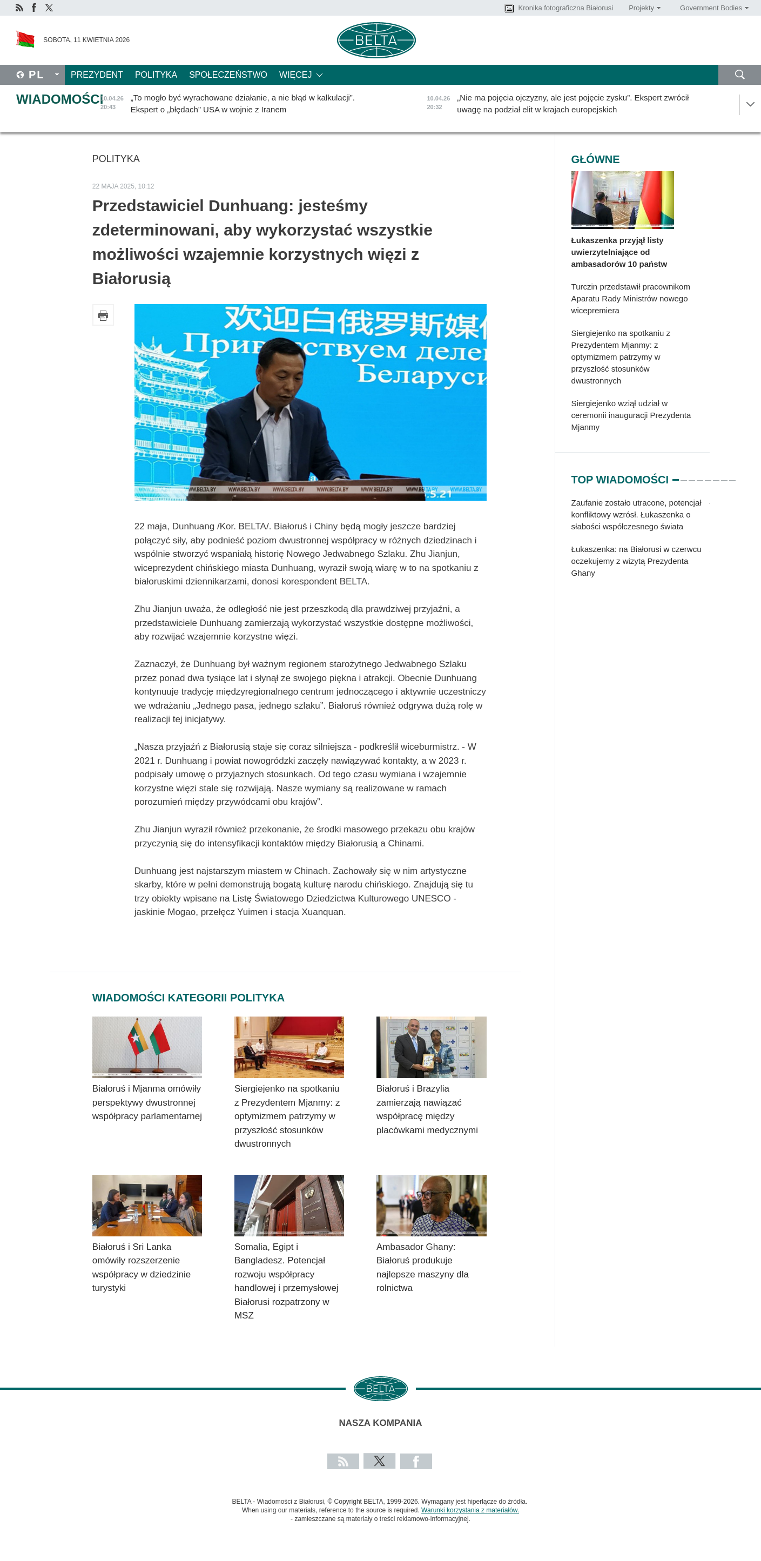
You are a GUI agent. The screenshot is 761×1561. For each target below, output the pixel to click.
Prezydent (97, 74)
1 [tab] (675, 475)
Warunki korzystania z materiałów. (470, 1510)
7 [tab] (724, 475)
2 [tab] (684, 475)
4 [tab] (700, 475)
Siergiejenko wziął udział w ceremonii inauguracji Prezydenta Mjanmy (631, 415)
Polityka (156, 74)
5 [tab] (708, 475)
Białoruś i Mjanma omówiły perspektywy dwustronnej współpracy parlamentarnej (147, 1102)
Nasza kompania (380, 1423)
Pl (37, 74)
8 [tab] (732, 475)
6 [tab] (716, 475)
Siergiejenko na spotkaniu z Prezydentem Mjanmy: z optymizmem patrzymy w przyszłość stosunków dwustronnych (287, 1116)
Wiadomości (59, 99)
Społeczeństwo (228, 74)
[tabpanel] (640, 543)
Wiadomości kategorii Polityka (188, 997)
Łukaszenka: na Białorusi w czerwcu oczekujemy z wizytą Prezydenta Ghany (636, 560)
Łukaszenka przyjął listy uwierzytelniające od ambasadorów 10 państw (619, 252)
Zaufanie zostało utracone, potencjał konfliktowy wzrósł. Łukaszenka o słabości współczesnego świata (636, 514)
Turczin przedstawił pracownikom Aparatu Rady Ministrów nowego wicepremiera (630, 298)
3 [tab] (692, 475)
